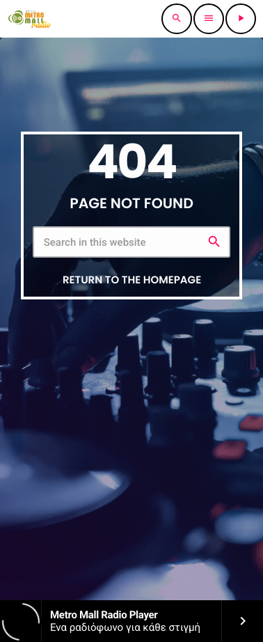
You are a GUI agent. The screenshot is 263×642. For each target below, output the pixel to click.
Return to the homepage (132, 280)
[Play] (240, 18)
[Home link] (29, 19)
